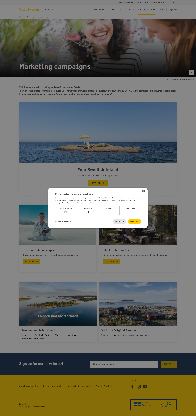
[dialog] (98, 208)
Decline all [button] (119, 221)
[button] (63, 221)
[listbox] (143, 191)
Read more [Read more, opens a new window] (91, 203)
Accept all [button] (134, 221)
